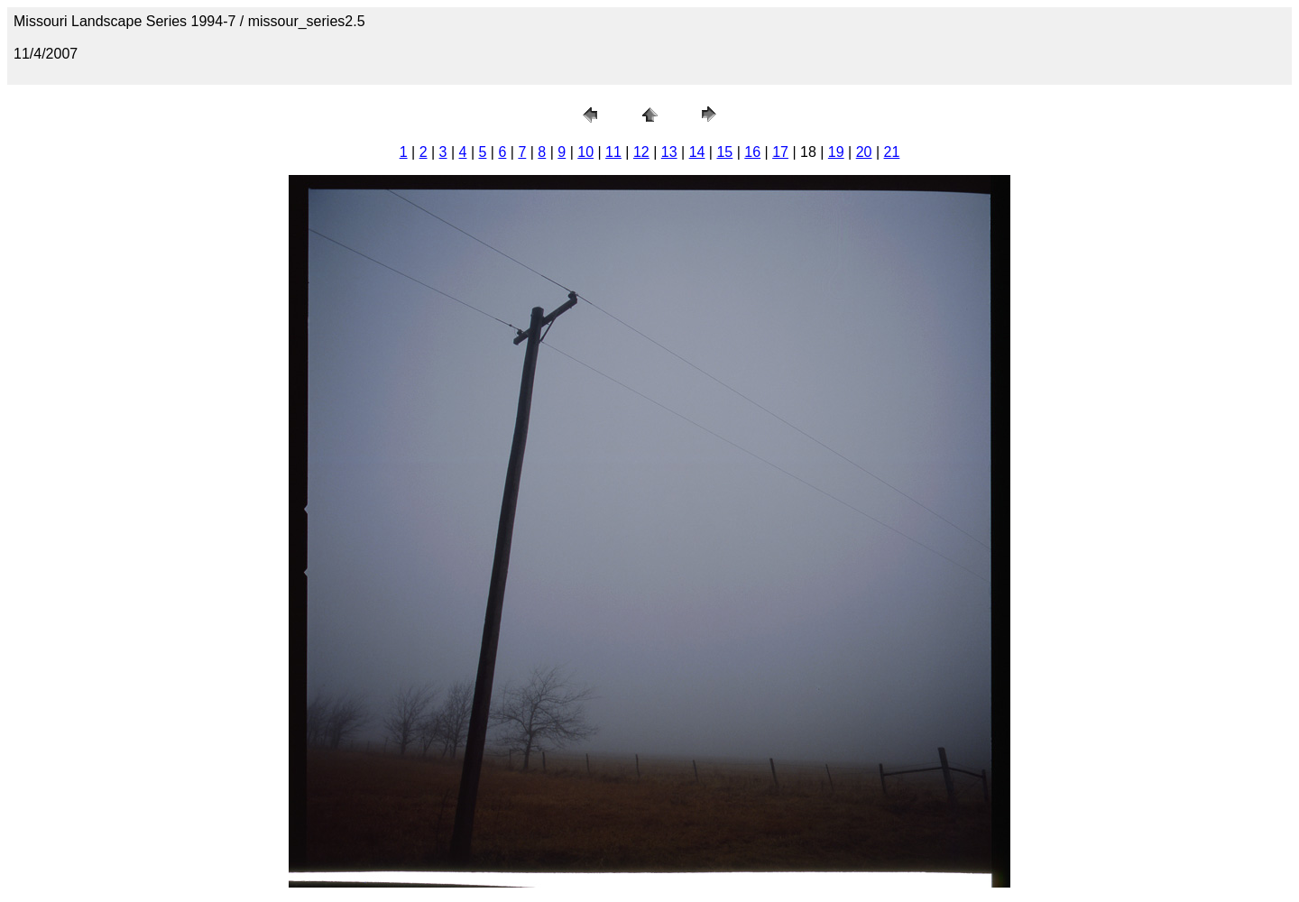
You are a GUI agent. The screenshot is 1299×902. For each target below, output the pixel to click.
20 (864, 152)
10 (585, 152)
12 (641, 152)
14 (697, 152)
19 (836, 152)
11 (613, 152)
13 (669, 152)
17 (780, 152)
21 (892, 152)
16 (752, 152)
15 (724, 152)
